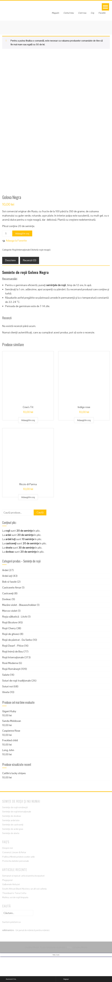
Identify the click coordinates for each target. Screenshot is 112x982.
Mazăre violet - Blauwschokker (19, 630)
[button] (14, 266)
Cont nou (82, 13)
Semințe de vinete (10, 858)
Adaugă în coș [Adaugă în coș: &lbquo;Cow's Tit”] (28, 445)
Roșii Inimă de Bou (12, 677)
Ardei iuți (7, 601)
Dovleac (6, 624)
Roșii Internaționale (21, 275)
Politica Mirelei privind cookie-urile (18, 882)
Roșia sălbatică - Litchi (14, 642)
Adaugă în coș (22, 259)
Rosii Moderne (10, 688)
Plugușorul (7, 905)
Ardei (5, 595)
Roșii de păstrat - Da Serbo (17, 665)
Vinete (5, 717)
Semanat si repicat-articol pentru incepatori (23, 901)
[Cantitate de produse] (7, 259)
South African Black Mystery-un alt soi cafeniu (24, 914)
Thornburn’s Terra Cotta (14, 918)
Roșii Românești (11, 694)
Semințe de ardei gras (12, 854)
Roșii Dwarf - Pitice (12, 671)
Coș (92, 13)
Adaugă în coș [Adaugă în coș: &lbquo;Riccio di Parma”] (28, 522)
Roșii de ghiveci (10, 659)
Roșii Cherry (9, 653)
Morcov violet (9, 636)
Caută (40, 538)
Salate (5, 700)
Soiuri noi (7, 712)
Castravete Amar (11, 613)
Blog (69, 972)
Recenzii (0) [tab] (29, 286)
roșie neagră (44, 275)
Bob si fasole (9, 607)
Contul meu (68, 13)
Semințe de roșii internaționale (16, 837)
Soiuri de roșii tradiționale (16, 706)
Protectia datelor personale (15, 886)
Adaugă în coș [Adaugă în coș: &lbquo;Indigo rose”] (84, 445)
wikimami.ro (8, 955)
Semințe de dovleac (11, 841)
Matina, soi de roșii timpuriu (15, 922)
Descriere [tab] (10, 286)
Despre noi (7, 873)
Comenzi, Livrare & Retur (14, 877)
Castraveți (8, 619)
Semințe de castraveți (12, 850)
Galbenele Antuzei (11, 909)
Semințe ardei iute (11, 845)
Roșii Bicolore (9, 648)
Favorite (101, 13)
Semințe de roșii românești (15, 832)
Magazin (55, 13)
